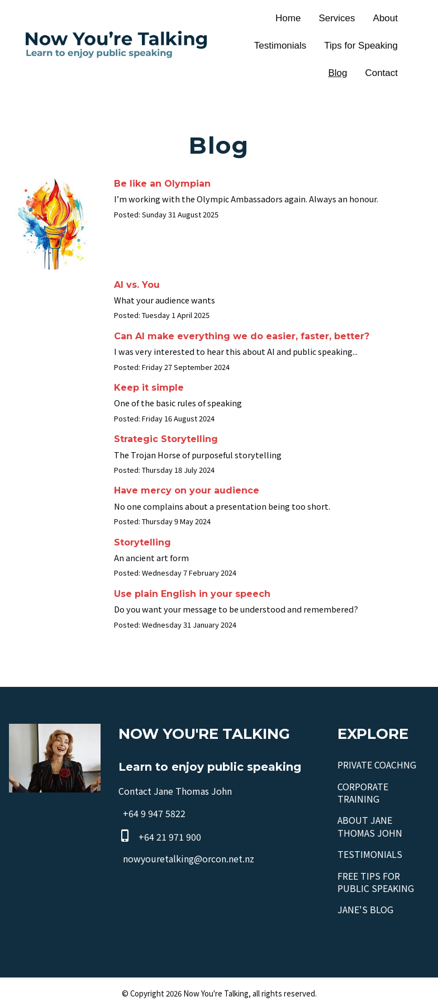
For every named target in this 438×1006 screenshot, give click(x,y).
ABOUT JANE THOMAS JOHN (369, 826)
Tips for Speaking (361, 45)
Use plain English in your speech (192, 594)
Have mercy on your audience (186, 490)
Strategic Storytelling (166, 439)
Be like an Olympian (162, 183)
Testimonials (280, 45)
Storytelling (142, 542)
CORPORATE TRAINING (362, 792)
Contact (381, 73)
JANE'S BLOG (365, 909)
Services (336, 18)
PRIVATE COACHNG (376, 764)
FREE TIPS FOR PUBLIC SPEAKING (375, 882)
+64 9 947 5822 (154, 813)
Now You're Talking (216, 993)
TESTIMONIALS (369, 854)
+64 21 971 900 (170, 837)
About (385, 18)
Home (288, 18)
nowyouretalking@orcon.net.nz (188, 858)
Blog (337, 73)
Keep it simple (149, 387)
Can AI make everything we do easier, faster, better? (241, 336)
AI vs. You (137, 284)
